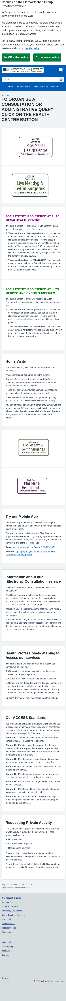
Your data (6, 951)
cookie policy (32, 48)
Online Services (40, 87)
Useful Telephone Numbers (13, 915)
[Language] (61, 70)
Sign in (5, 978)
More (54, 86)
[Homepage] (8, 70)
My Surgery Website (55, 981)
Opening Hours (23, 87)
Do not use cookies (47, 57)
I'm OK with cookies (16, 57)
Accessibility (7, 942)
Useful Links (7, 919)
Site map (5, 955)
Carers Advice (8, 902)
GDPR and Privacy (10, 906)
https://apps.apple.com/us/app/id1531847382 (34, 547)
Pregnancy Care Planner (12, 911)
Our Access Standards (11, 898)
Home (10, 87)
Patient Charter (8, 924)
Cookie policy (7, 946)
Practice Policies (9, 928)
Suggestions (7, 932)
